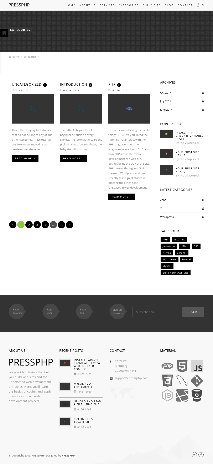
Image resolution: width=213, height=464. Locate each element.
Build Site (152, 5)
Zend (163, 200)
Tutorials (179, 239)
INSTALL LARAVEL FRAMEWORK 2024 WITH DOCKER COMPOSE (87, 364)
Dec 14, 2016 (69, 90)
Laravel (181, 252)
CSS (196, 246)
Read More (25, 158)
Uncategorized (27, 84)
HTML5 (167, 252)
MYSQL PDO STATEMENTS (83, 385)
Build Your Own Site (175, 272)
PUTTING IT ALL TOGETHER (85, 420)
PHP (112, 84)
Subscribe (193, 312)
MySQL (167, 266)
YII (161, 208)
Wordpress (167, 217)
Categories (129, 5)
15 (61, 225)
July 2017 (165, 101)
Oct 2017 (165, 92)
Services (107, 5)
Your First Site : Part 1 (188, 153)
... (53, 225)
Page (19, 311)
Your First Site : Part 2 (188, 169)
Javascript (169, 246)
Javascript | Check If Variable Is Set (189, 136)
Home (70, 5)
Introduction (73, 84)
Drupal (186, 259)
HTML (184, 246)
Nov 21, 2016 (21, 90)
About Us (87, 5)
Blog (169, 5)
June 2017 (166, 109)
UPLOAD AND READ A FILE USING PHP (87, 402)
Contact (185, 5)
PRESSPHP (68, 455)
